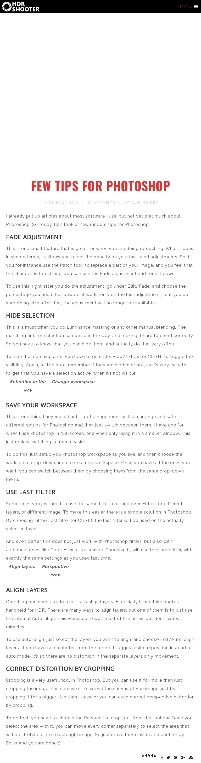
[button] (186, 6)
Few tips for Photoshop (100, 185)
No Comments (101, 202)
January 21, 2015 (61, 202)
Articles (132, 202)
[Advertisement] (101, 139)
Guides (150, 202)
